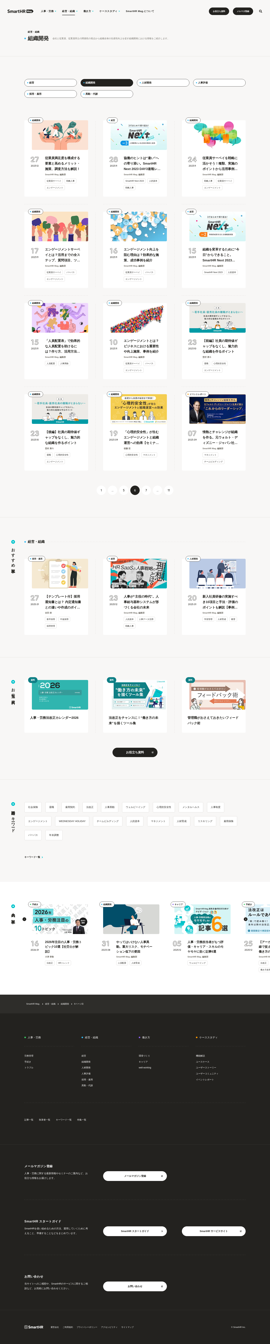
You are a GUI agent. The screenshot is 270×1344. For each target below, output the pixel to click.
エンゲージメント (55, 188)
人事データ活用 (146, 619)
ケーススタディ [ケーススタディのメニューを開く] (109, 11)
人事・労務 (34, 1037)
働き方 (146, 1037)
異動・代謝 (87, 1085)
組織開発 (36, 120)
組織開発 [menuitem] (90, 82)
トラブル (28, 1067)
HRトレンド (63, 963)
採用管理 (51, 626)
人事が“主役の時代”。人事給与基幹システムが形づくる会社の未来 (141, 602)
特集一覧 (81, 1119)
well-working (145, 1067)
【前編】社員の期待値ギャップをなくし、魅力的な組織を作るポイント (220, 346)
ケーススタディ (208, 1037)
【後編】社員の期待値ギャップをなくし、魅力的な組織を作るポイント (62, 437)
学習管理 (208, 619)
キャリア (179, 904)
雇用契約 (70, 807)
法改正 (90, 807)
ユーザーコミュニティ (207, 1073)
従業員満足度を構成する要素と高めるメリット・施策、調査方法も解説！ (62, 163)
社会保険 (33, 807)
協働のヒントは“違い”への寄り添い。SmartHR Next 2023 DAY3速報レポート (142, 164)
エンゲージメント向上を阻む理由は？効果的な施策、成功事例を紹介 (141, 255)
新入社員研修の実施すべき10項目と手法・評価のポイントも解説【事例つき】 (220, 602)
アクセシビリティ (109, 1327)
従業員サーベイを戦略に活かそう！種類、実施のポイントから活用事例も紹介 (220, 164)
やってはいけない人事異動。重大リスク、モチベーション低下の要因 (134, 946)
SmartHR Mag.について (140, 11)
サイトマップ (127, 1327)
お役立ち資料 (219, 11)
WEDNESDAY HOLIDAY (72, 821)
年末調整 (54, 835)
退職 (206, 363)
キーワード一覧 (33, 857)
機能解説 (200, 1055)
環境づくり (144, 1055)
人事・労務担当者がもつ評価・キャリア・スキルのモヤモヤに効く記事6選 (206, 946)
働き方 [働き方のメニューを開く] (88, 11)
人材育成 (222, 619)
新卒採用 (51, 619)
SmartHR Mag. (33, 1004)
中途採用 (64, 619)
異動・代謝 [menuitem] (92, 94)
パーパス (70, 272)
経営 (113, 120)
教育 (233, 619)
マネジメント (149, 455)
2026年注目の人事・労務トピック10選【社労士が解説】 (63, 946)
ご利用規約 (68, 1327)
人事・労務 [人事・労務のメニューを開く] (48, 11)
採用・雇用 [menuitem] (35, 94)
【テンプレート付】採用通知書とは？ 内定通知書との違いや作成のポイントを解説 (63, 602)
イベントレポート (198, 394)
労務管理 (28, 1055)
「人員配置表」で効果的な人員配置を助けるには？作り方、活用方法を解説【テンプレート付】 (62, 347)
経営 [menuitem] (31, 82)
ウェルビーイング (135, 807)
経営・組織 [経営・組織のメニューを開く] (70, 11)
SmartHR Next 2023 (134, 181)
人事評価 (86, 1073)
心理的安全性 (220, 363)
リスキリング (205, 821)
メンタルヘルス (191, 807)
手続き (35, 904)
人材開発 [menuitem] (147, 82)
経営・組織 (50, 1004)
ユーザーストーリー (206, 1067)
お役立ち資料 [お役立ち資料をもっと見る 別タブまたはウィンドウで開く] (140, 752)
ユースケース (202, 1061)
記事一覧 (28, 1119)
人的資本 (153, 181)
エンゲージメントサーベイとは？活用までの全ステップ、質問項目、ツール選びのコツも (62, 255)
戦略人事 (70, 181)
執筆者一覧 (44, 1119)
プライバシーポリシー (87, 1327)
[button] (24, 919)
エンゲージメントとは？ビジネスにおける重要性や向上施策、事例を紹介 (141, 346)
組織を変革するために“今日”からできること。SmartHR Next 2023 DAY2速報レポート (220, 255)
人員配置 (51, 363)
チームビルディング (213, 461)
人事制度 (215, 807)
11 (169, 490)
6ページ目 (79, 1004)
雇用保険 (228, 821)
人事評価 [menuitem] (203, 82)
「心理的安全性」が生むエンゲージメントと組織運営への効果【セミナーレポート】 (141, 438)
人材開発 (194, 559)
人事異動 (64, 363)
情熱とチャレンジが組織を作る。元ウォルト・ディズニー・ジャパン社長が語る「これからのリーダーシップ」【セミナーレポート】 (220, 438)
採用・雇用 (37, 559)
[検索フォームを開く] (260, 11)
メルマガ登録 (243, 11)
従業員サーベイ (54, 181)
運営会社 (55, 1327)
